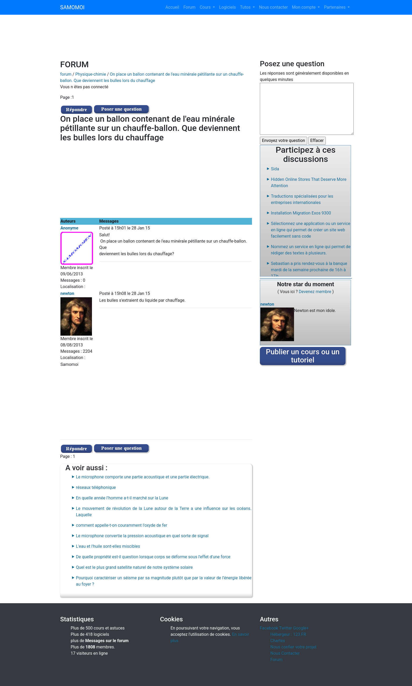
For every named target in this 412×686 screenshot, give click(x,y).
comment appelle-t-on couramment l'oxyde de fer (121, 525)
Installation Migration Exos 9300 (301, 213)
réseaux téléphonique (96, 487)
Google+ (301, 628)
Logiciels (227, 7)
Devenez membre (315, 291)
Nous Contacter (285, 653)
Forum (189, 7)
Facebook (269, 628)
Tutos (246, 7)
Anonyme (69, 228)
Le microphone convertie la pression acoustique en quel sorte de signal (142, 535)
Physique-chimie (90, 74)
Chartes (277, 640)
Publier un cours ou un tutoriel (302, 355)
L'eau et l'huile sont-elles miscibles (108, 546)
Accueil (172, 7)
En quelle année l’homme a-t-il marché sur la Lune (122, 497)
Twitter (285, 628)
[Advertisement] (206, 40)
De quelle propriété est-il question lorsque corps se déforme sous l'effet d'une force (153, 556)
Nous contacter (273, 7)
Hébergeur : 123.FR (288, 634)
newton (67, 293)
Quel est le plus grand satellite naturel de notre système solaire (134, 567)
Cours (206, 7)
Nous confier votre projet (293, 646)
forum (65, 74)
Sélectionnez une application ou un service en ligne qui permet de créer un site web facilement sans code (310, 230)
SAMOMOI (72, 7)
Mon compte (304, 7)
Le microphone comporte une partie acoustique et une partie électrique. (142, 476)
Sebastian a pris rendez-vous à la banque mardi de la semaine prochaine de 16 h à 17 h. (309, 270)
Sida (275, 168)
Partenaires (335, 7)
